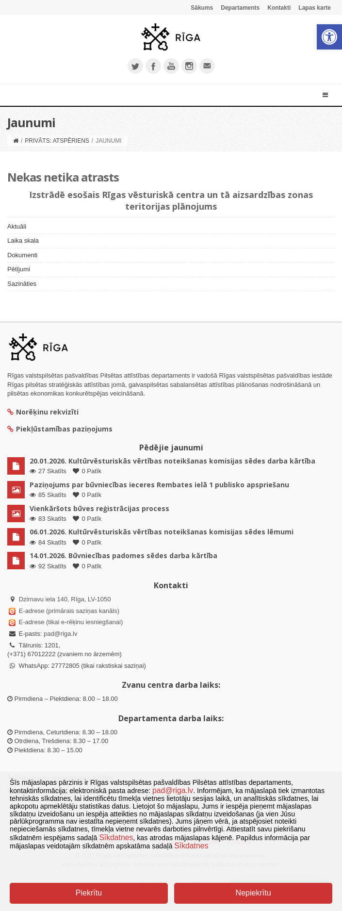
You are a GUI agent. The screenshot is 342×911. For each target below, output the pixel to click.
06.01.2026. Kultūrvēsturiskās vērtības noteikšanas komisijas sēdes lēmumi (161, 531)
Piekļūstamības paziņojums (60, 428)
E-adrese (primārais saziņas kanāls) (69, 610)
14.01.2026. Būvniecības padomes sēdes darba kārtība (123, 555)
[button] (329, 37)
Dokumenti (22, 255)
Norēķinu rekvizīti (43, 411)
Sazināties (21, 283)
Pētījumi (18, 269)
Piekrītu (89, 893)
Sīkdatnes (116, 837)
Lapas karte (314, 7)
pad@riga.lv (61, 633)
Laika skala (23, 240)
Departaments (240, 7)
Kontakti (279, 7)
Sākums (202, 7)
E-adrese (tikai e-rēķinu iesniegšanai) (70, 622)
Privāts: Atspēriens (57, 140)
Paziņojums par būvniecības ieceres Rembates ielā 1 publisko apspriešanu (159, 484)
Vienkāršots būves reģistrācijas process (99, 508)
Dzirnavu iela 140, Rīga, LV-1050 (65, 599)
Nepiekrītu (253, 893)
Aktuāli (16, 226)
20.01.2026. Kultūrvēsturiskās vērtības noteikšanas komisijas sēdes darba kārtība (172, 460)
